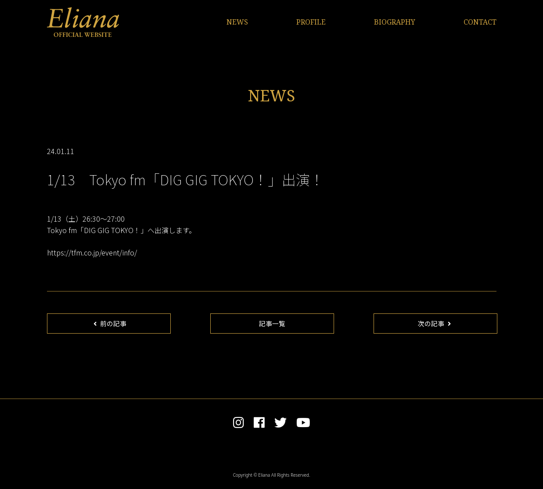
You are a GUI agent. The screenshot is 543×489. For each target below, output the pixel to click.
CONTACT (480, 21)
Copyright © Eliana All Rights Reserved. (271, 476)
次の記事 (434, 323)
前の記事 (109, 323)
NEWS (237, 21)
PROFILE (311, 21)
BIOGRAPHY (394, 21)
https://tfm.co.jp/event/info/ (92, 252)
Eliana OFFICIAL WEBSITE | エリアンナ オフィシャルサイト (83, 22)
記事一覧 (272, 323)
